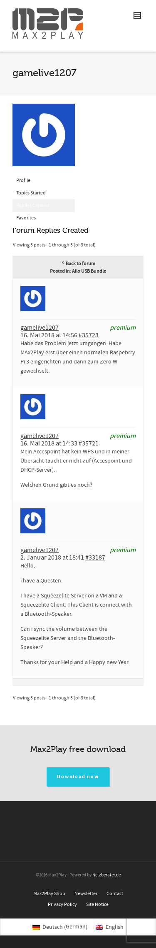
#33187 (95, 557)
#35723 (89, 335)
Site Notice (97, 904)
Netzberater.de (106, 875)
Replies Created (32, 205)
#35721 (89, 443)
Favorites (26, 218)
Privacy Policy (62, 904)
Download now (78, 776)
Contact (114, 894)
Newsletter (85, 894)
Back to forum (78, 264)
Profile (23, 180)
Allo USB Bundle (89, 271)
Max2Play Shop (49, 894)
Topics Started (31, 193)
